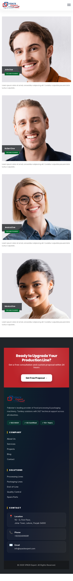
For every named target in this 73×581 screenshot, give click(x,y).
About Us (11, 439)
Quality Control (14, 492)
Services (11, 444)
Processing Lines (15, 476)
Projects (11, 449)
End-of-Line (12, 487)
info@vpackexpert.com (25, 548)
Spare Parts (12, 497)
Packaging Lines (14, 481)
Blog (9, 454)
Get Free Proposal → (36, 378)
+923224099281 (22, 536)
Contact (10, 459)
